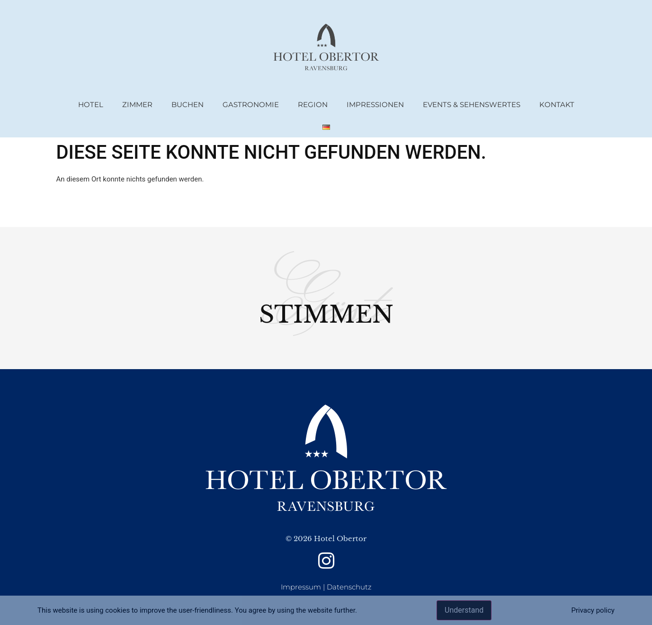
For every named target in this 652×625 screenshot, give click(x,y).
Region (313, 104)
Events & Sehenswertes (471, 104)
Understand (464, 610)
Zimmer (137, 104)
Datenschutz (349, 586)
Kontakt (556, 104)
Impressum (301, 586)
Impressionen (375, 104)
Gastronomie (251, 104)
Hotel (90, 104)
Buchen (187, 104)
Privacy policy (592, 610)
